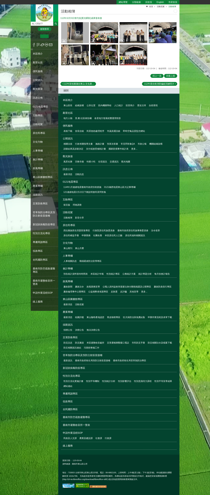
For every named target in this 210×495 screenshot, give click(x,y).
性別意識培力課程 (143, 381)
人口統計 (118, 105)
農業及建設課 (86, 438)
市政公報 (142, 144)
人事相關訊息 (70, 261)
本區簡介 (68, 100)
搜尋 (33, 23)
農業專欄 (68, 312)
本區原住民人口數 (113, 235)
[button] (75, 32)
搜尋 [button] (55, 24)
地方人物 (67, 118)
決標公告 (79, 330)
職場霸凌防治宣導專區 (90, 261)
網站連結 (67, 386)
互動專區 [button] (38, 115)
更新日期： (67, 460)
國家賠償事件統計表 (118, 149)
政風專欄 (68, 281)
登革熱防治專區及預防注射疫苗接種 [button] (44, 214)
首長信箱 (79, 131)
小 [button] (36, 36)
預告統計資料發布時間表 (75, 274)
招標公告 (67, 330)
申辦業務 (86, 235)
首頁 (151, 6)
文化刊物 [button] (38, 141)
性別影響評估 (124, 381)
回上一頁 (157, 76)
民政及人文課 (70, 438)
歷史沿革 (141, 105)
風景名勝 (67, 161)
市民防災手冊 (138, 343)
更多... (134, 149)
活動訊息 (79, 174)
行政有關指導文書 (84, 144)
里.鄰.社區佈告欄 (83, 118)
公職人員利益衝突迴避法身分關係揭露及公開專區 (127, 287)
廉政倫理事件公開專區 (74, 291)
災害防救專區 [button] (40, 203)
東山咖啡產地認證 (95, 317)
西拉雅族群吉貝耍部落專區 (76, 230)
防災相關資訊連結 (72, 348)
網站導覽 (123, 2)
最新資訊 (67, 360)
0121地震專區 (70, 181)
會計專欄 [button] (38, 159)
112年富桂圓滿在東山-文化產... (78, 84)
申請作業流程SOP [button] (43, 292)
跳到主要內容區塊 (1, 1)
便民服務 (68, 125)
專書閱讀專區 (40, 242)
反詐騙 (123, 291)
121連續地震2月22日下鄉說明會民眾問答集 (84, 192)
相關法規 (67, 144)
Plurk (38, 44)
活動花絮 (161, 6)
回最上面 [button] (170, 76)
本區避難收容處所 (95, 343)
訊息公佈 (68, 169)
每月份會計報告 (162, 274)
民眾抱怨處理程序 (95, 131)
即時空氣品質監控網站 (134, 131)
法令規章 (155, 230)
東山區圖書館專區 (73, 299)
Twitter (42, 44)
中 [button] (44, 36)
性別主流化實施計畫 (73, 381)
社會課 (98, 438)
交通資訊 (114, 161)
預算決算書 (112, 144)
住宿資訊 (102, 161)
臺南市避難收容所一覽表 (44, 282)
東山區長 (67, 105)
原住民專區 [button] (39, 133)
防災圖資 (79, 343)
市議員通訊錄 (113, 131)
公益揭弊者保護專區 (98, 291)
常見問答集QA (128, 144)
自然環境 (153, 105)
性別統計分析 (108, 381)
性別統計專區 (113, 274)
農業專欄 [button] (38, 186)
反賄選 (114, 291)
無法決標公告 (93, 330)
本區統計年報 (97, 274)
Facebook (34, 44)
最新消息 (67, 174)
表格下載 (67, 131)
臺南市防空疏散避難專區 (44, 270)
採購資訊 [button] (38, 194)
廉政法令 (79, 287)
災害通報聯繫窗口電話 (118, 343)
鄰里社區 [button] (38, 62)
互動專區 (68, 199)
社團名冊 (97, 235)
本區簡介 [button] (38, 53)
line (46, 44)
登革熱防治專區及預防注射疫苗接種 (82, 355)
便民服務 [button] (38, 71)
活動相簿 (172, 6)
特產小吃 (91, 161)
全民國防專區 (40, 259)
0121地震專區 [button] (40, 106)
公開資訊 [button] (38, 80)
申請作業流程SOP (73, 433)
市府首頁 (172, 2)
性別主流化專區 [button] (41, 233)
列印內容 (175, 11)
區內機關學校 (104, 105)
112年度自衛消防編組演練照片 (159, 84)
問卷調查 (77, 205)
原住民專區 (69, 225)
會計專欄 (68, 268)
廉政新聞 (67, 287)
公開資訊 (68, 138)
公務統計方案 (129, 274)
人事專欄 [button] (38, 150)
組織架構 (79, 105)
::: (32, 5)
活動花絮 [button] (38, 124)
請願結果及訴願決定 (73, 149)
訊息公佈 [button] (38, 97)
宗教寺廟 (79, 161)
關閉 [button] (66, 90)
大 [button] (53, 36)
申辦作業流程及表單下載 (160, 317)
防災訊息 (67, 343)
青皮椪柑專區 (113, 317)
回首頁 (148, 2)
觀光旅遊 (68, 156)
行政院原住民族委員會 (104, 230)
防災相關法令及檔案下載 (160, 343)
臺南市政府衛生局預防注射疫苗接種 (92, 360)
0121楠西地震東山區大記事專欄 (120, 187)
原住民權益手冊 (71, 235)
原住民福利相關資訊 (135, 235)
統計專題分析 (145, 274)
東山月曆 (79, 248)
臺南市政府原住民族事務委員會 (132, 230)
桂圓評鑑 (79, 317)
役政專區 (38, 251)
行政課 (108, 438)
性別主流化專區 (71, 375)
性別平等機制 (92, 381)
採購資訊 (68, 324)
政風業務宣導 (93, 287)
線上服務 (38, 301)
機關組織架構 (155, 144)
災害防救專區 (70, 337)
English (160, 2)
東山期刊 (67, 248)
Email (51, 44)
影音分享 (79, 218)
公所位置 (91, 105)
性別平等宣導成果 (163, 381)
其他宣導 (134, 291)
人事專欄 (68, 255)
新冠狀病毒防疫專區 (44, 224)
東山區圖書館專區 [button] (43, 177)
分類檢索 (136, 2)
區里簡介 (130, 105)
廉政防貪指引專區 (162, 287)
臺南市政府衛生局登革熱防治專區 (129, 360)
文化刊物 (68, 243)
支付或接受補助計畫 (96, 149)
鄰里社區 (68, 113)
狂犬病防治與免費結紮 (134, 317)
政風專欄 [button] (38, 168)
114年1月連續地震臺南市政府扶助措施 (82, 187)
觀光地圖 (125, 161)
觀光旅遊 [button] (38, 89)
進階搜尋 (44, 29)
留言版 (66, 205)
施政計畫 (99, 144)
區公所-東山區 (44, 13)
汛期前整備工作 (91, 348)
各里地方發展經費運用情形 (107, 118)
